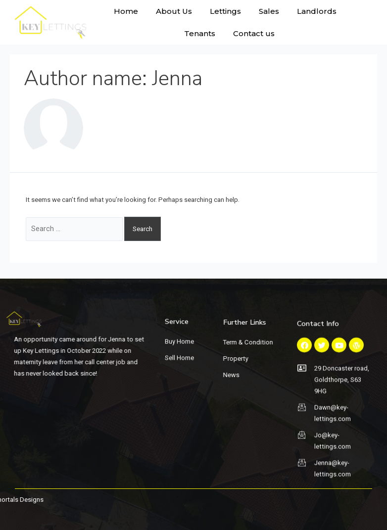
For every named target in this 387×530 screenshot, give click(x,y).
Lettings (225, 11)
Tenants (199, 33)
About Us (174, 11)
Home (126, 11)
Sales (269, 11)
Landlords (317, 11)
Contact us (254, 33)
